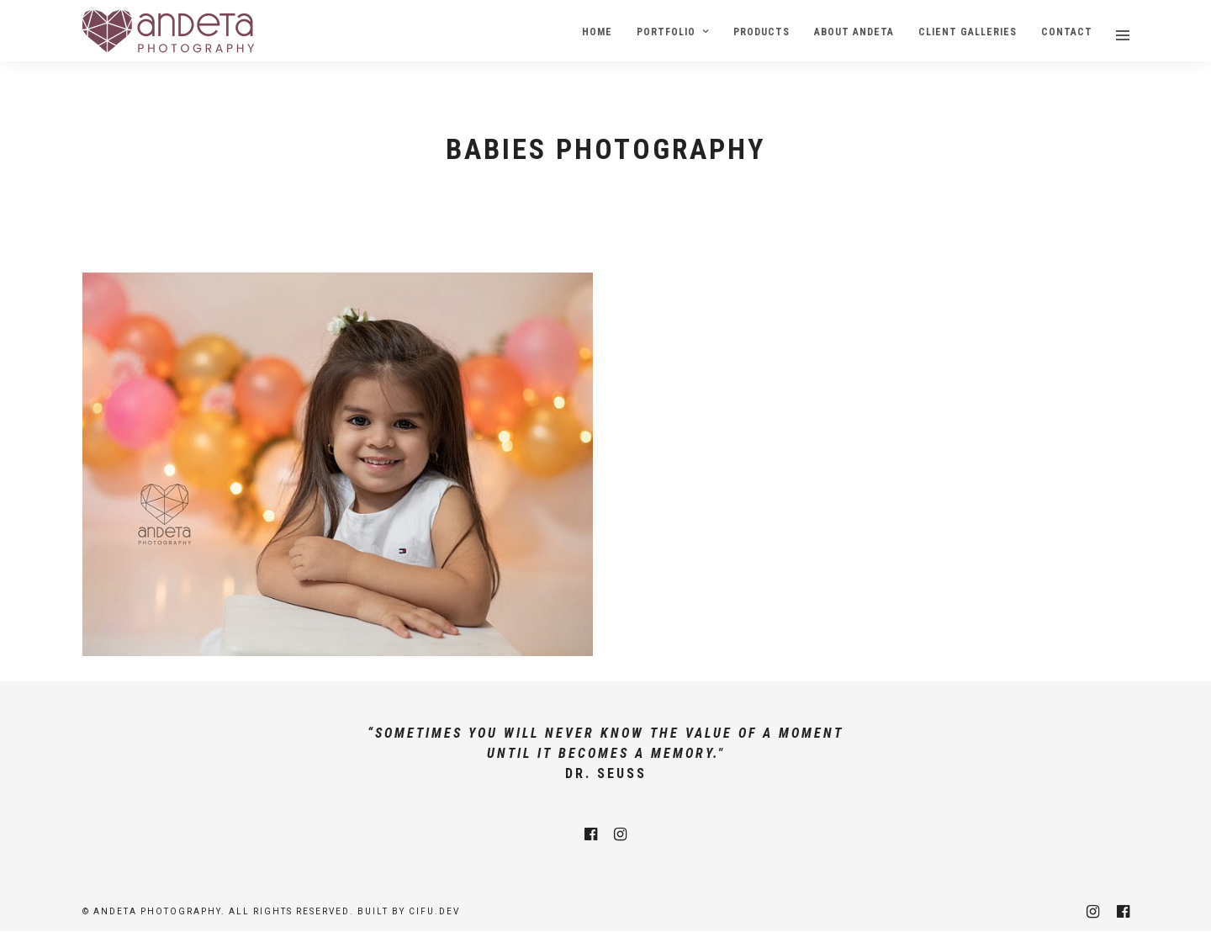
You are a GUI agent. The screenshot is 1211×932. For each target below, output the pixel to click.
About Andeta (854, 32)
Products (761, 32)
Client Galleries (967, 32)
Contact (1066, 32)
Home (597, 32)
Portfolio (666, 32)
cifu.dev (434, 911)
